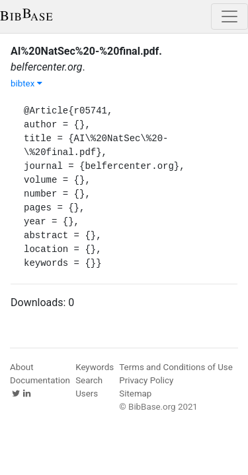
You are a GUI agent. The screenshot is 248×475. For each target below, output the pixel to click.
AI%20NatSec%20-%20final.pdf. (86, 51)
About (22, 367)
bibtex (26, 83)
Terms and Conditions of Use (175, 367)
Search (89, 380)
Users (86, 393)
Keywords (94, 367)
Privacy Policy (146, 380)
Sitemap (135, 393)
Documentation (40, 380)
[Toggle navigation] (229, 16)
